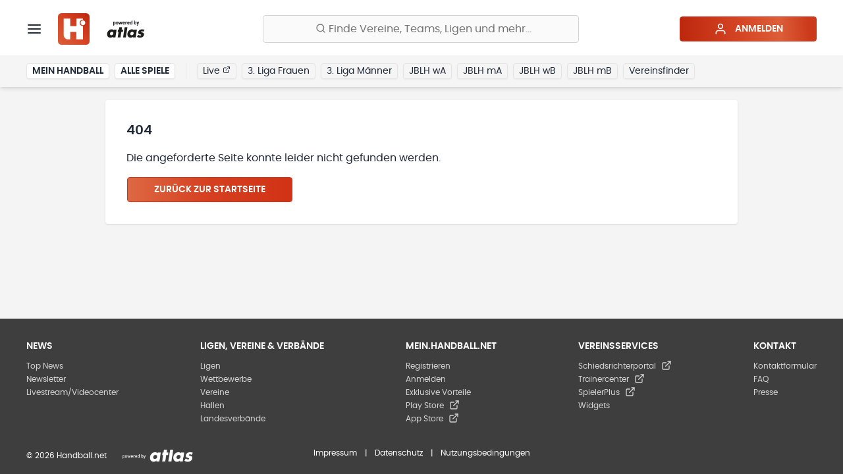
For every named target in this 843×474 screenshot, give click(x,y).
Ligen (210, 366)
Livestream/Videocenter (72, 392)
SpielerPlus (607, 392)
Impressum (335, 453)
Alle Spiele (145, 71)
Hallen (212, 405)
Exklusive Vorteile (438, 392)
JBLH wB (537, 71)
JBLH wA (427, 71)
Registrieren (428, 366)
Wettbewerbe (226, 379)
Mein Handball (67, 71)
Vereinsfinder (659, 71)
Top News (44, 366)
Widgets (594, 405)
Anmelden (748, 29)
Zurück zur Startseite (209, 189)
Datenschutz (399, 453)
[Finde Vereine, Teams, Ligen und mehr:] (421, 29)
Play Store (433, 405)
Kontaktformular (785, 366)
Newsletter (46, 379)
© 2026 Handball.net (66, 456)
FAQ (761, 379)
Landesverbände (232, 419)
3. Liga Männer (359, 71)
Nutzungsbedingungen (485, 453)
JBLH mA (482, 71)
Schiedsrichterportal (625, 366)
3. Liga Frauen (279, 71)
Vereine (214, 392)
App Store (432, 419)
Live (217, 70)
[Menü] (34, 29)
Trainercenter (611, 379)
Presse (765, 392)
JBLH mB (592, 71)
